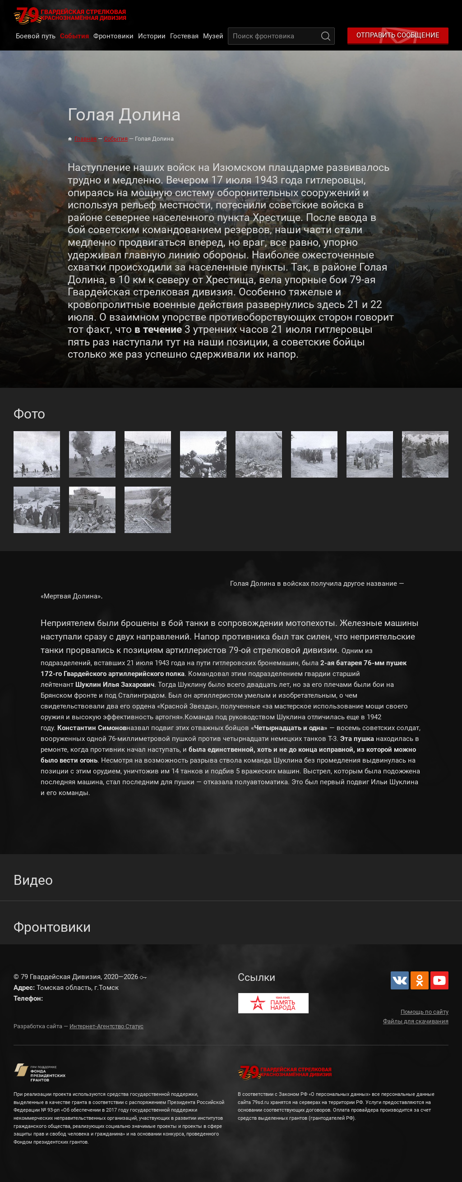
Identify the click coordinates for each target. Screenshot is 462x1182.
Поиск (325, 36)
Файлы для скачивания (415, 1021)
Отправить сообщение (397, 35)
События (74, 36)
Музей (213, 36)
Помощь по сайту (424, 1011)
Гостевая (184, 36)
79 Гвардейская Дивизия (72, 15)
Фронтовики (113, 36)
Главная (85, 138)
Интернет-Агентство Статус (106, 1026)
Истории (152, 36)
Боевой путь (35, 36)
